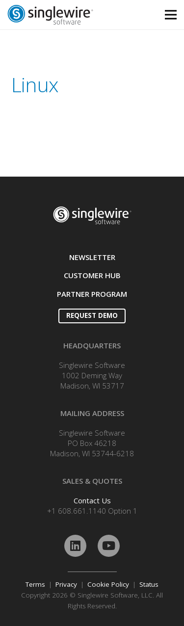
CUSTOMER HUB (92, 275)
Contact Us (92, 500)
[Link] (69, 15)
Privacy (66, 584)
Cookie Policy (108, 584)
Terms (35, 584)
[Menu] (171, 14)
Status (148, 584)
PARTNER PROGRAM (92, 294)
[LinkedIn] (75, 546)
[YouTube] (109, 546)
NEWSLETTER (92, 257)
